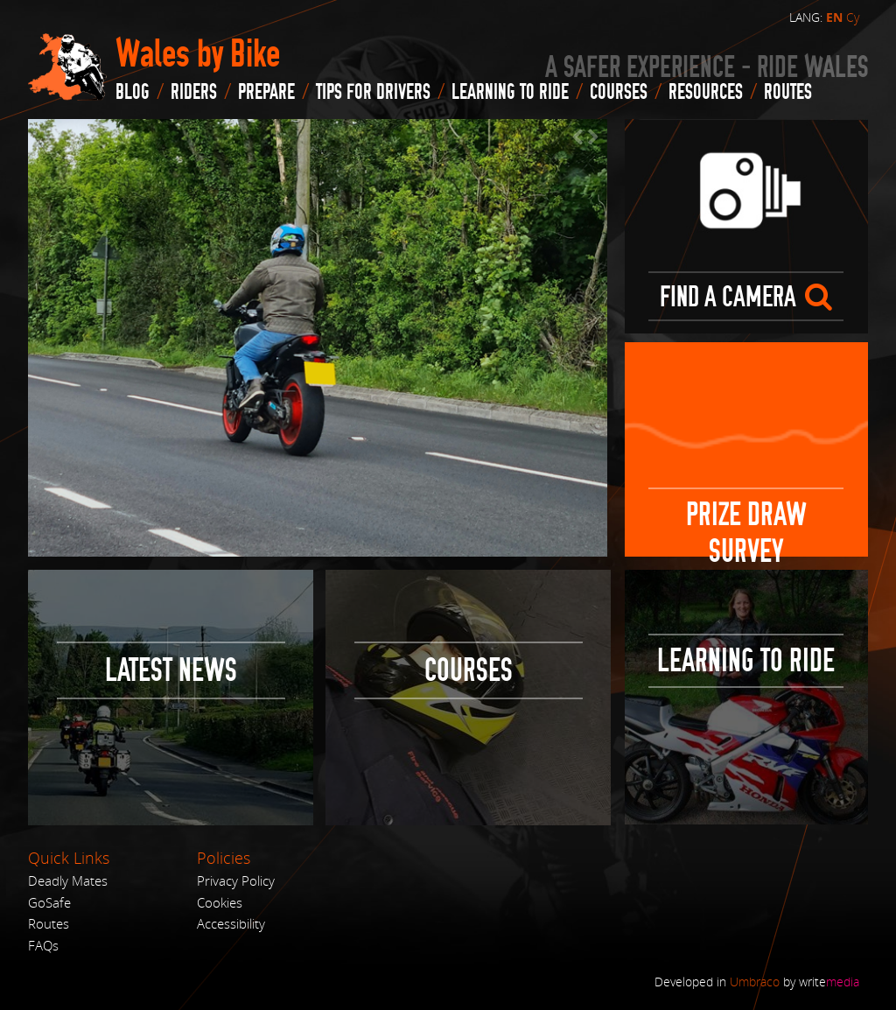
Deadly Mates (68, 880)
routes (788, 92)
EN (834, 17)
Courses (619, 92)
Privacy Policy (236, 880)
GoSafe (49, 902)
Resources (705, 92)
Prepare (266, 92)
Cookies (219, 902)
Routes (48, 923)
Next (589, 136)
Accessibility (231, 923)
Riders (194, 92)
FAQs (43, 945)
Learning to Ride (510, 92)
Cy (852, 17)
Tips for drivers (373, 92)
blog (133, 92)
